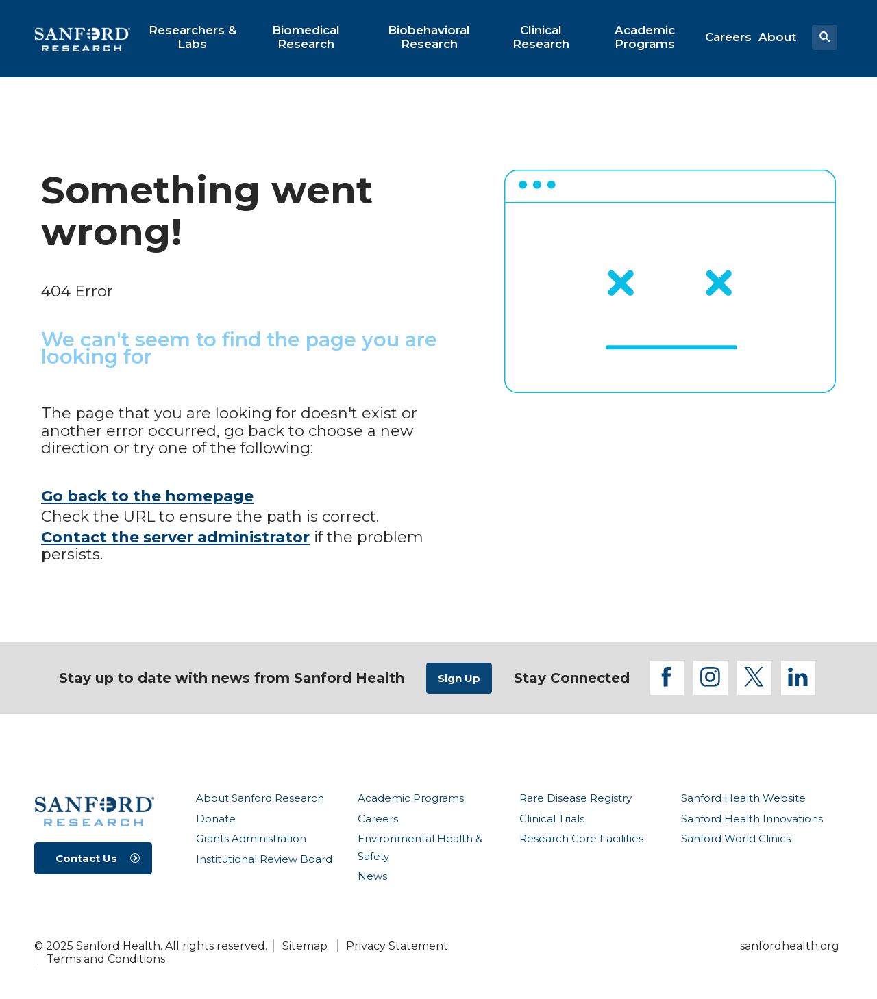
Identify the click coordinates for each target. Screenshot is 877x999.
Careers (378, 818)
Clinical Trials (551, 818)
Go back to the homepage (147, 496)
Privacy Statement (397, 945)
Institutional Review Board (264, 858)
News (372, 876)
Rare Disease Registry (575, 798)
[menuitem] (192, 37)
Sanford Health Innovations (752, 818)
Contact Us (86, 858)
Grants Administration (251, 838)
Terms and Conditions (106, 958)
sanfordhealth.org (789, 945)
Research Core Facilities (581, 838)
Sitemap (305, 945)
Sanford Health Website (743, 798)
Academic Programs (411, 798)
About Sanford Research (260, 798)
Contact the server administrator (175, 537)
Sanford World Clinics (736, 838)
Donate (216, 818)
